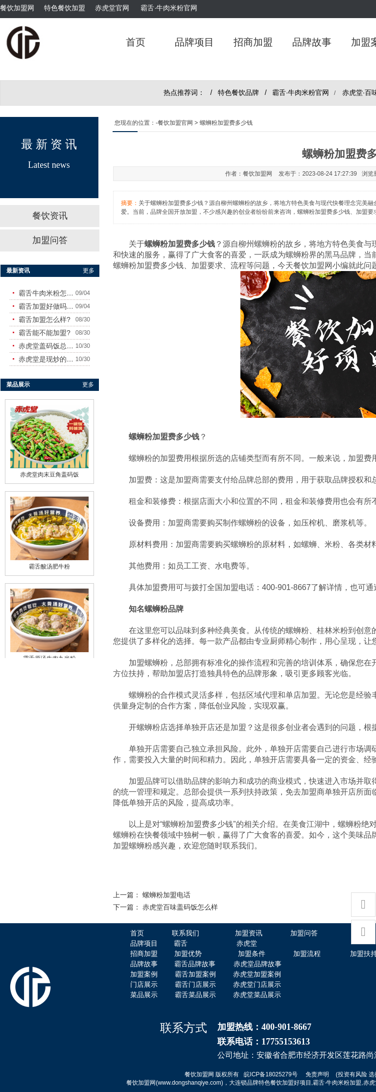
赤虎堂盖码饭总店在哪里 (47, 346)
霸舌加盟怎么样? (44, 319)
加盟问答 (50, 240)
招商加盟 (253, 42)
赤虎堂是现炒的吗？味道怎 (47, 359)
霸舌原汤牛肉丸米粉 (49, 654)
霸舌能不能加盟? (44, 333)
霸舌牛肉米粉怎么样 (47, 293)
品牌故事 (311, 42)
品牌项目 (194, 42)
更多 (88, 270)
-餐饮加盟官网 (174, 122)
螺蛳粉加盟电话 (166, 895)
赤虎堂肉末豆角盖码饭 (49, 470)
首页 (135, 42)
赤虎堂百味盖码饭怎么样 (180, 907)
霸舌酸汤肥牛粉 (49, 562)
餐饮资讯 (50, 216)
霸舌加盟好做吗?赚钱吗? (47, 306)
